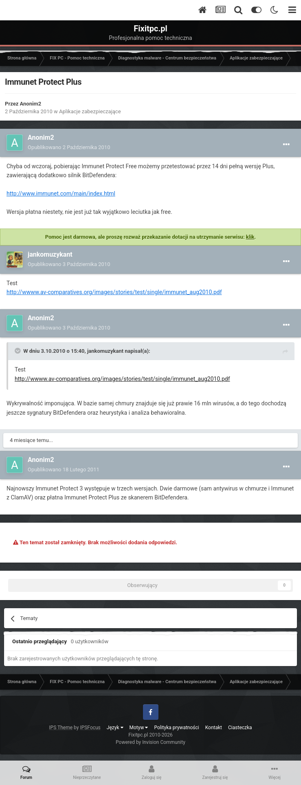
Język (115, 727)
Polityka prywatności (176, 727)
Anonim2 (31, 104)
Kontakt (213, 727)
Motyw (139, 727)
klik (250, 237)
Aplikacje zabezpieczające (90, 111)
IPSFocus (90, 727)
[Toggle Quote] (18, 350)
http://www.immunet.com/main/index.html (61, 193)
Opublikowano (69, 147)
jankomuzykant (50, 254)
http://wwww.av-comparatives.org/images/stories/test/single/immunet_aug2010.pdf (114, 292)
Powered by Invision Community (150, 742)
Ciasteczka (240, 727)
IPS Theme (61, 727)
